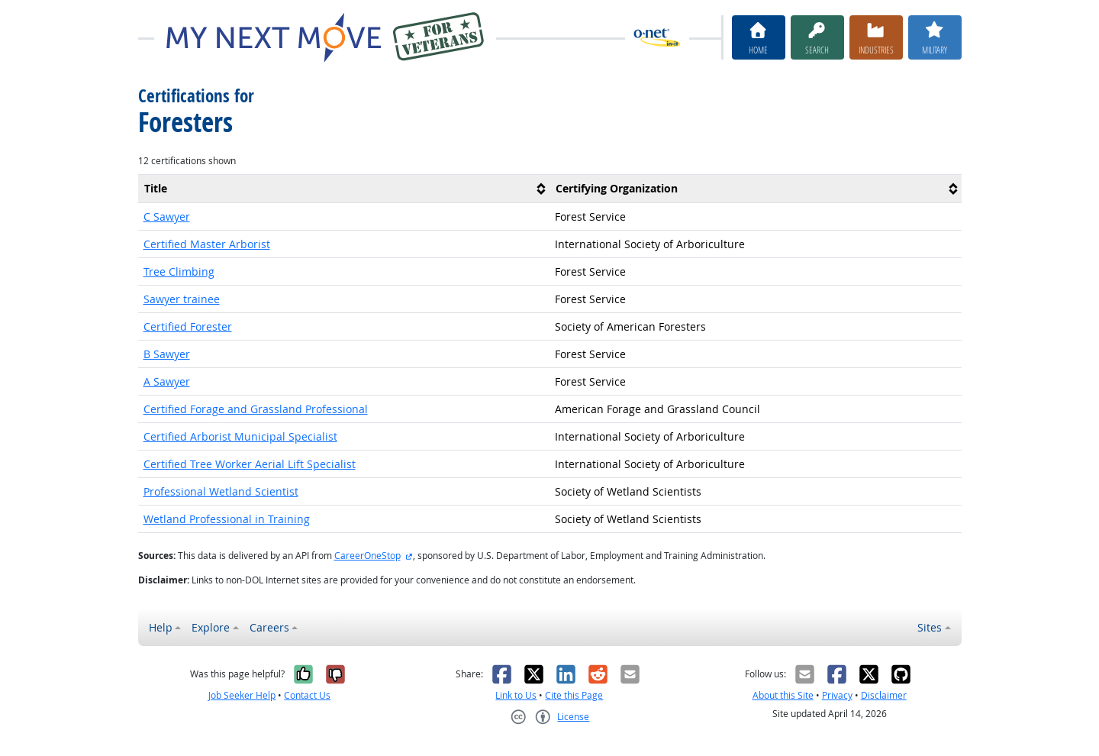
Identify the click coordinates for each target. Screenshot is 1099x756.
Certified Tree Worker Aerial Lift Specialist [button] (249, 464)
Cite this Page (574, 695)
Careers (269, 627)
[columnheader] (344, 188)
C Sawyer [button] (166, 216)
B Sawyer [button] (166, 354)
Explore (211, 627)
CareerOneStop (367, 555)
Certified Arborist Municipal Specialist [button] (240, 436)
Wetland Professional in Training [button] (226, 519)
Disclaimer (884, 695)
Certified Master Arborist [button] (206, 244)
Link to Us (516, 695)
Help (160, 627)
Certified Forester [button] (187, 326)
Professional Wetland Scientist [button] (220, 491)
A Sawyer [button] (166, 381)
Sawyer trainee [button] (181, 299)
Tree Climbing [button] (178, 271)
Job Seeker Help (242, 695)
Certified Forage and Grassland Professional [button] (255, 409)
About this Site (783, 695)
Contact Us (307, 695)
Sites (929, 627)
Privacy (837, 695)
